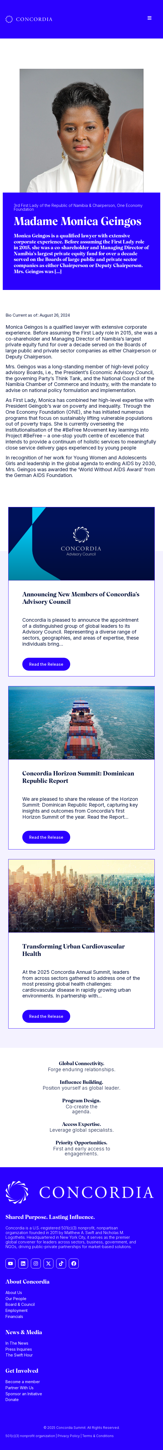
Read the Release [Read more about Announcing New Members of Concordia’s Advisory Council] (46, 664)
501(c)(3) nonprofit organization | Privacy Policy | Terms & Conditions (60, 1436)
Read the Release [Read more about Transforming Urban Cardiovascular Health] (46, 1016)
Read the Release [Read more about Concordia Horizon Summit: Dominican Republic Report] (46, 837)
